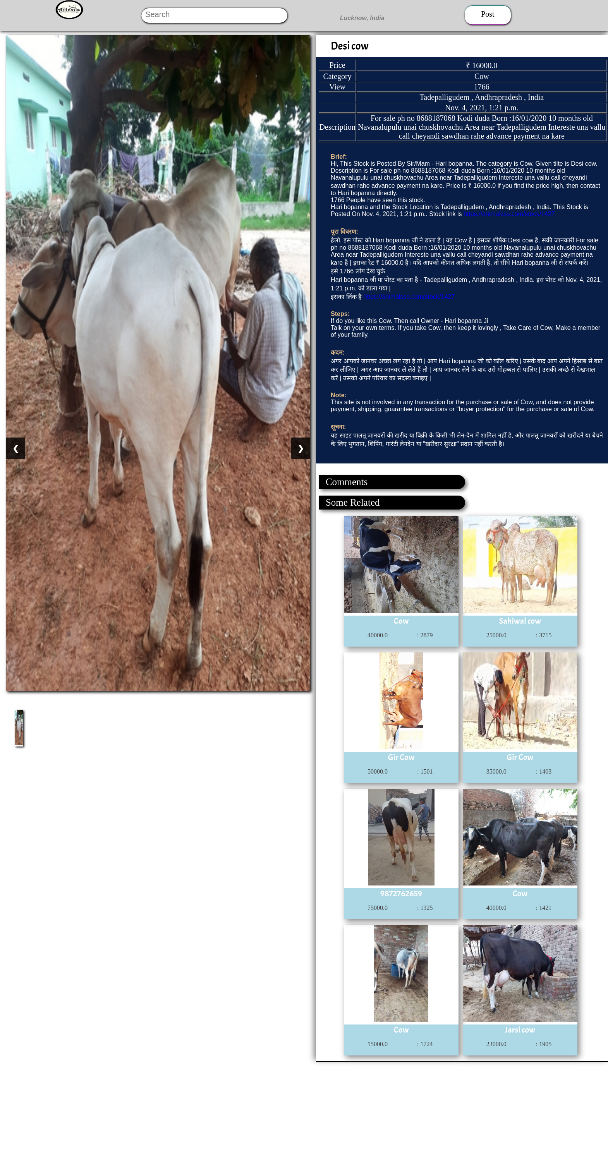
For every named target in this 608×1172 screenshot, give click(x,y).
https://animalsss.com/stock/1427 (509, 214)
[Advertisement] (232, 1116)
